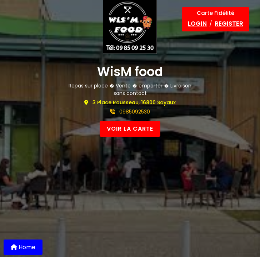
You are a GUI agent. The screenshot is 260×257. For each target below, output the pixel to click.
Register (229, 23)
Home (23, 247)
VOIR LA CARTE (130, 129)
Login (197, 23)
